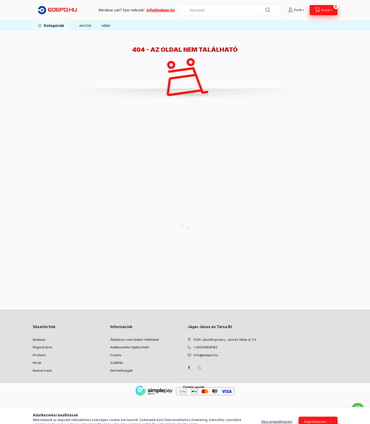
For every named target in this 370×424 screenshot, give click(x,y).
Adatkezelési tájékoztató (129, 347)
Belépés (39, 339)
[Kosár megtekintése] (323, 10)
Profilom (39, 355)
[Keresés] (268, 10)
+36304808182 (205, 347)
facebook (189, 368)
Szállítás (116, 363)
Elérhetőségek (121, 370)
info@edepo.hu (160, 10)
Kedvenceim (42, 370)
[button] (51, 25)
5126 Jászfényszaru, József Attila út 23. (225, 339)
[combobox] (230, 10)
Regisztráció (42, 347)
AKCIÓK (85, 26)
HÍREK (106, 26)
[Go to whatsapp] (357, 409)
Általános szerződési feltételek (134, 339)
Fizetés (115, 355)
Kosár (37, 363)
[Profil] (296, 10)
